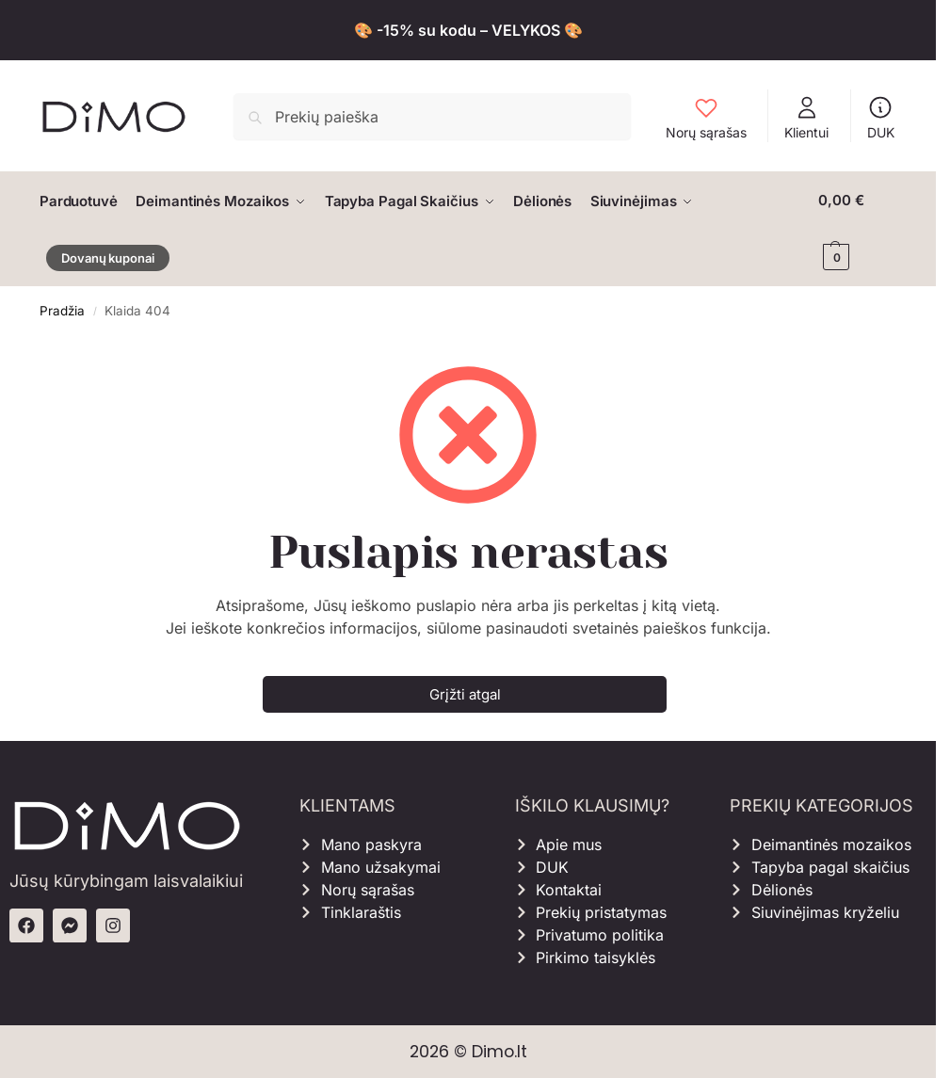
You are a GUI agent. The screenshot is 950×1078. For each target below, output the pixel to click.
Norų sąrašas (706, 117)
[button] (857, 228)
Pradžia (62, 309)
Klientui (806, 117)
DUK (880, 117)
